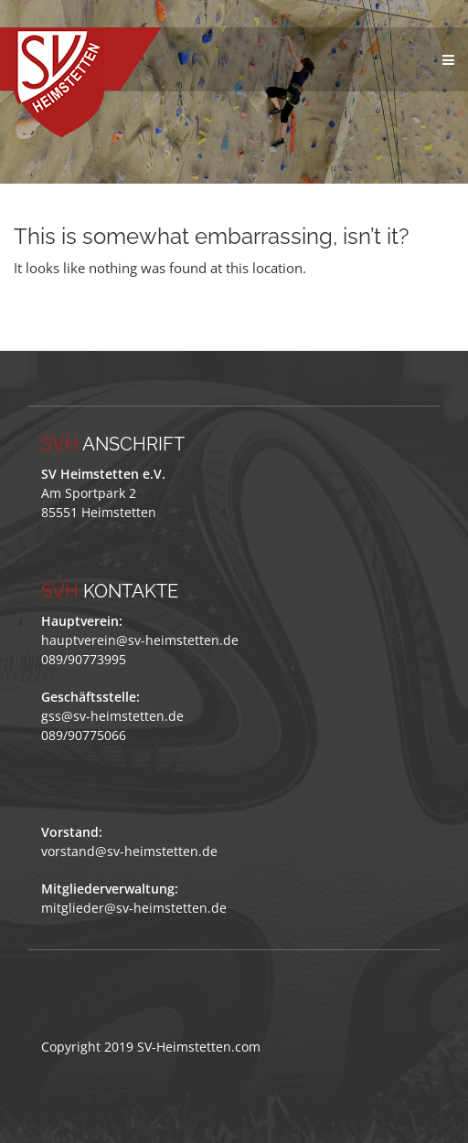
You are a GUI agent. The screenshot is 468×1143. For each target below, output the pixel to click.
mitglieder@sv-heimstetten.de (134, 907)
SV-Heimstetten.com (199, 1046)
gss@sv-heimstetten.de (112, 716)
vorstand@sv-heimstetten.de (129, 851)
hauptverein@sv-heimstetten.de (140, 640)
